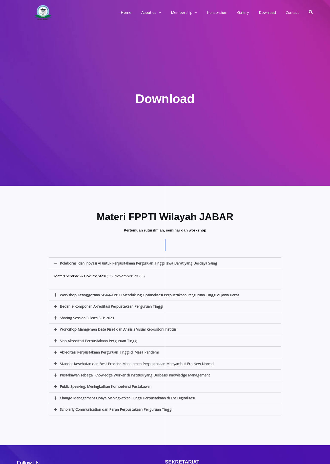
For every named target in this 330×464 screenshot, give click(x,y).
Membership (195, 12)
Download (271, 12)
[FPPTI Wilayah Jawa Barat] (43, 11)
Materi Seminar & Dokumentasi (80, 275)
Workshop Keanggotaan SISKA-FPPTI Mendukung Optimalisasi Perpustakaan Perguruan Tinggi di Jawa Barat (152, 294)
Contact (293, 12)
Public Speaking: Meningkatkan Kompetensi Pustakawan (107, 385)
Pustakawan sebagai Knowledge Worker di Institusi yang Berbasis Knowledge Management (138, 374)
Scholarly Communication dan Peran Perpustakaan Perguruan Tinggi (117, 408)
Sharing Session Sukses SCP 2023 (88, 317)
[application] (172, 12)
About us (165, 12)
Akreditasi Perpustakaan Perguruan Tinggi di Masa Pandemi (110, 351)
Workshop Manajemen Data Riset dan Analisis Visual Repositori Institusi (120, 328)
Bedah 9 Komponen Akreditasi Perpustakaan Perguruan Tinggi (113, 305)
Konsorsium (226, 12)
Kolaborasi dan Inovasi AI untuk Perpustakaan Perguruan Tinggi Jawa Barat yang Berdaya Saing (140, 263)
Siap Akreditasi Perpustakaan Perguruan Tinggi (99, 340)
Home (142, 12)
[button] (311, 12)
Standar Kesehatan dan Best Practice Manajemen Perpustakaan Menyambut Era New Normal (139, 362)
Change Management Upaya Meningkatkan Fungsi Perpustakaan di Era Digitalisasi (129, 396)
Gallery (249, 12)
